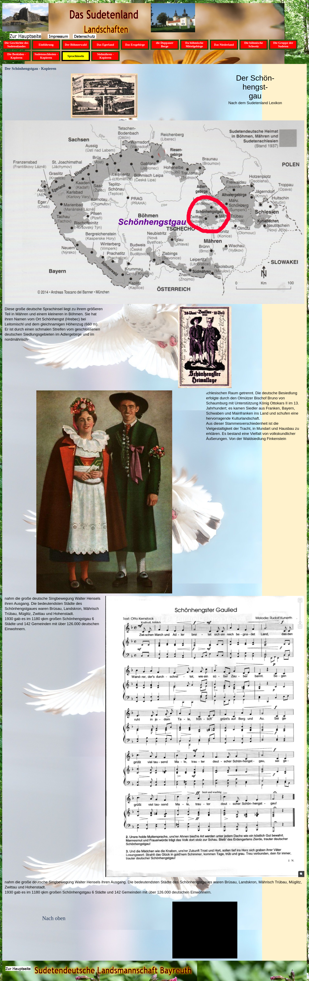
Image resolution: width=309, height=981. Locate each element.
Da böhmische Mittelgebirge (194, 44)
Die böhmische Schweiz (253, 44)
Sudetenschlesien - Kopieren (46, 56)
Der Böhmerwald (76, 44)
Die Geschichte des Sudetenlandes (16, 44)
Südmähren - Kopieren (105, 56)
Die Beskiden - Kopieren (16, 56)
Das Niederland (224, 44)
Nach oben (54, 918)
